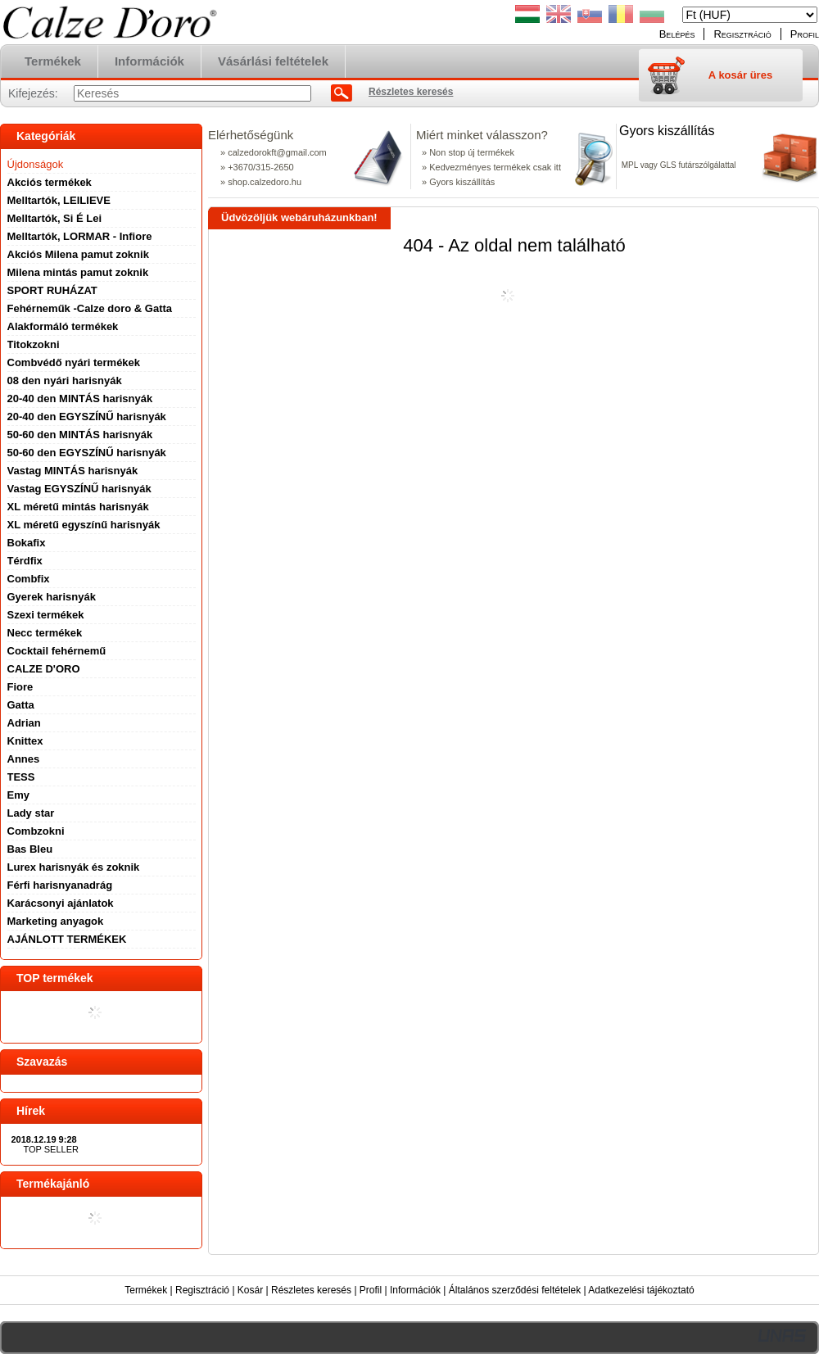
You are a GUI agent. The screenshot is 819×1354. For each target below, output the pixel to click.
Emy (18, 795)
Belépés (677, 34)
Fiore (20, 687)
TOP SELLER (51, 1149)
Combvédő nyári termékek (74, 362)
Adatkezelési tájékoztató (641, 1290)
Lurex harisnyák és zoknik (73, 867)
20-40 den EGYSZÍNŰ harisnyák (86, 416)
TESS (21, 777)
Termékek (145, 1290)
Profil (371, 1290)
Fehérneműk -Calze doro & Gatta (90, 308)
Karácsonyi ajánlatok (60, 903)
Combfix (28, 579)
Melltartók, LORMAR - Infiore (79, 236)
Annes (23, 759)
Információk (415, 1290)
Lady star (31, 813)
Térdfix (25, 561)
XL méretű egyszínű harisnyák (84, 525)
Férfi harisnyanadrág (60, 885)
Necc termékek (45, 633)
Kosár (250, 1290)
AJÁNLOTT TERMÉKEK (67, 939)
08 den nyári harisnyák (64, 380)
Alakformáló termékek (63, 326)
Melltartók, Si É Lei (54, 218)
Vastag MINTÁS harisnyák (72, 470)
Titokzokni (33, 344)
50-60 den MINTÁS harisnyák (80, 434)
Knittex (25, 741)
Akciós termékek (49, 182)
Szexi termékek (45, 615)
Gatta (20, 705)
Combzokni (36, 831)
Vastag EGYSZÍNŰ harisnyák (79, 488)
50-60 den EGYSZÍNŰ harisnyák (86, 452)
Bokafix (26, 543)
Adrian (24, 723)
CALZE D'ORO (43, 669)
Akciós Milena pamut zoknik (78, 254)
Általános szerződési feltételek (515, 1290)
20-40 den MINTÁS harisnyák (80, 398)
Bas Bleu (30, 849)
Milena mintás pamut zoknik (78, 272)
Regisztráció (202, 1290)
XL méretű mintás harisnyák (78, 506)
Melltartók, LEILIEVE (59, 200)
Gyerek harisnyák (51, 597)
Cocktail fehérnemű (56, 651)
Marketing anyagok (55, 921)
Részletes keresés (311, 1290)
